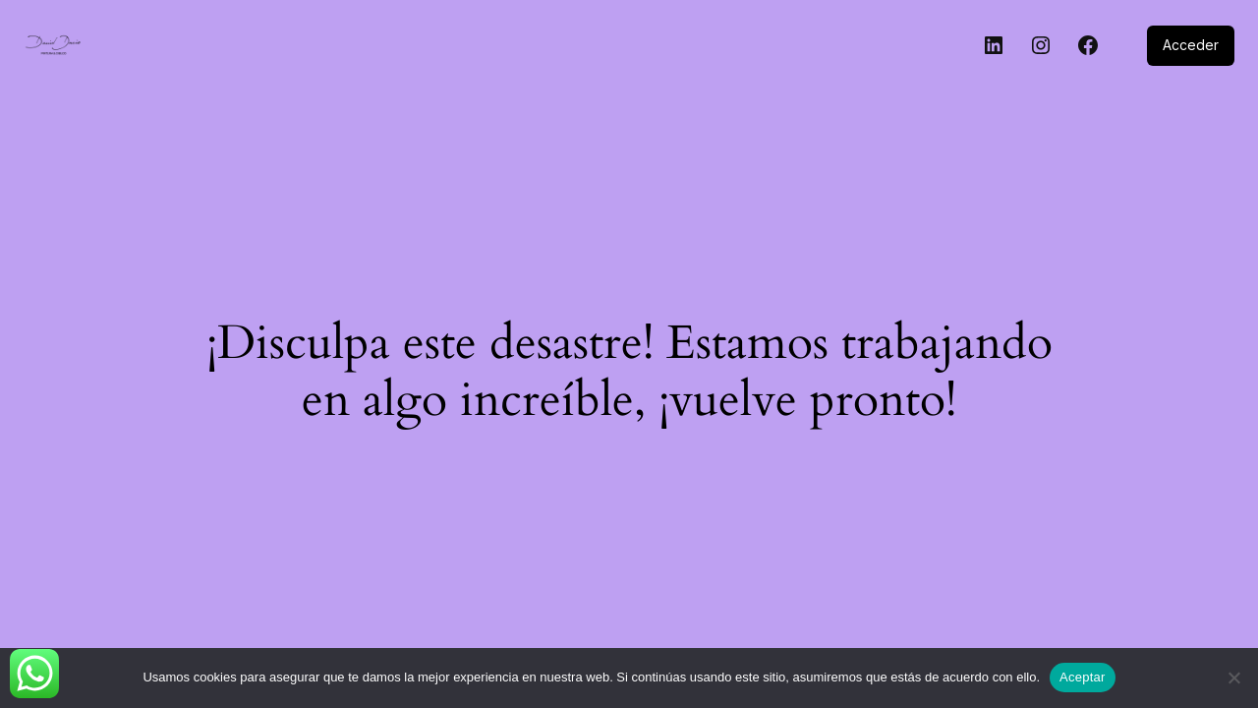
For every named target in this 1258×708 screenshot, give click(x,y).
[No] (1233, 677)
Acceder (1191, 44)
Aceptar (1082, 677)
